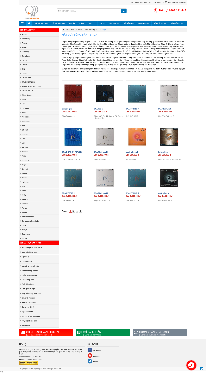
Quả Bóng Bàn (27, 284)
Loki (22, 143)
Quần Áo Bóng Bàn (28, 275)
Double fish (25, 78)
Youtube (93, 355)
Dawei (23, 65)
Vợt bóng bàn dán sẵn (29, 266)
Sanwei (24, 169)
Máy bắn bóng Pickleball (30, 293)
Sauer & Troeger (27, 298)
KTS (22, 125)
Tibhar (23, 173)
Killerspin (25, 117)
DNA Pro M (98, 109)
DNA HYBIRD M (132, 109)
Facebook (94, 350)
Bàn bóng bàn (114, 23)
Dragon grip (67, 109)
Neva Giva (25, 325)
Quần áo (82, 23)
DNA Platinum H (101, 152)
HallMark (24, 108)
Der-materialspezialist (29, 221)
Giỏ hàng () (158, 2)
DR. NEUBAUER (27, 82)
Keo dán (72, 23)
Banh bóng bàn (143, 23)
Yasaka (24, 199)
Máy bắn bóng (129, 23)
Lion (22, 138)
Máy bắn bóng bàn (28, 252)
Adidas (24, 34)
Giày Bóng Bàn (27, 280)
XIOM (23, 195)
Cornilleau (25, 56)
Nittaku (24, 152)
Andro (23, 43)
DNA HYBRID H (68, 193)
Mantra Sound (132, 152)
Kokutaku (25, 121)
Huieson (24, 182)
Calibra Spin (163, 152)
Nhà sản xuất (27, 30)
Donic (23, 73)
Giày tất (92, 23)
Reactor (24, 204)
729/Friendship (27, 217)
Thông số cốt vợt (160, 23)
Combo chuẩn (26, 261)
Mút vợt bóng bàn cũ (29, 271)
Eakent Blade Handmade (30, 86)
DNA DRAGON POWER (72, 152)
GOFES (24, 130)
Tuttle (23, 191)
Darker (23, 60)
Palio (23, 156)
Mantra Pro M (163, 193)
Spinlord (24, 160)
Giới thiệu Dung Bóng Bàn (141, 2)
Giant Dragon (26, 95)
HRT (22, 104)
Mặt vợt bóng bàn (41, 23)
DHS (22, 69)
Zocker (23, 238)
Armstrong (25, 39)
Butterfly (24, 52)
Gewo (23, 99)
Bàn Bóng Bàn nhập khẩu (31, 247)
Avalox (23, 47)
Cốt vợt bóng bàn (58, 23)
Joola (23, 112)
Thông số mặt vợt (176, 23)
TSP (22, 186)
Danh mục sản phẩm (30, 243)
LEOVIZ (24, 134)
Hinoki (23, 178)
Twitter (92, 361)
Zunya (23, 230)
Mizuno (24, 147)
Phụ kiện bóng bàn (28, 321)
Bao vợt (102, 23)
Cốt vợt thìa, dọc (27, 289)
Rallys (23, 208)
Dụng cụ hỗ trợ (27, 307)
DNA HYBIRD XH (133, 193)
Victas (23, 212)
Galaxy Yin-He (26, 91)
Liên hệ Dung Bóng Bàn (175, 2)
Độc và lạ (24, 257)
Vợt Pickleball (26, 312)
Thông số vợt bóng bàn (30, 316)
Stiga (23, 165)
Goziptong (25, 234)
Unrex (23, 225)
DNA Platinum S (164, 109)
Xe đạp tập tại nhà (28, 302)
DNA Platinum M (101, 193)
